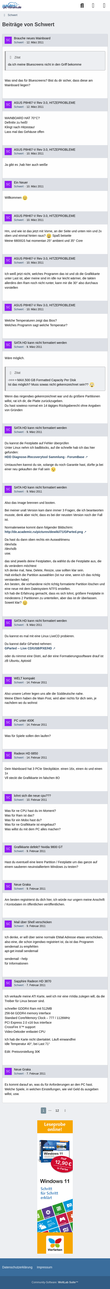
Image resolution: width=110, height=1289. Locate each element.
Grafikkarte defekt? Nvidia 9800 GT (38, 847)
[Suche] (82, 5)
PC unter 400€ (24, 720)
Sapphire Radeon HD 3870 (32, 981)
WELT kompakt (24, 678)
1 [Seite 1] (43, 1110)
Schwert (19, 42)
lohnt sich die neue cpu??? (32, 795)
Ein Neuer (21, 182)
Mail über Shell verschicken (33, 922)
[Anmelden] (93, 5)
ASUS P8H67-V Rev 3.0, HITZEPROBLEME (44, 102)
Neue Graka (22, 884)
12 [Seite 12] (57, 1110)
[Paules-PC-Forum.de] (11, 5)
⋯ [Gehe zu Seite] (49, 1110)
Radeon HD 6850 (26, 753)
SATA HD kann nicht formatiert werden (40, 342)
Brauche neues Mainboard (32, 38)
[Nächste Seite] (65, 1110)
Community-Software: (55, 1282)
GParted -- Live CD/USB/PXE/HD (28, 648)
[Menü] (104, 5)
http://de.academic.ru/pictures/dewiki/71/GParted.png (44, 532)
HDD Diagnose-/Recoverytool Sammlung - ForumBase (44, 457)
